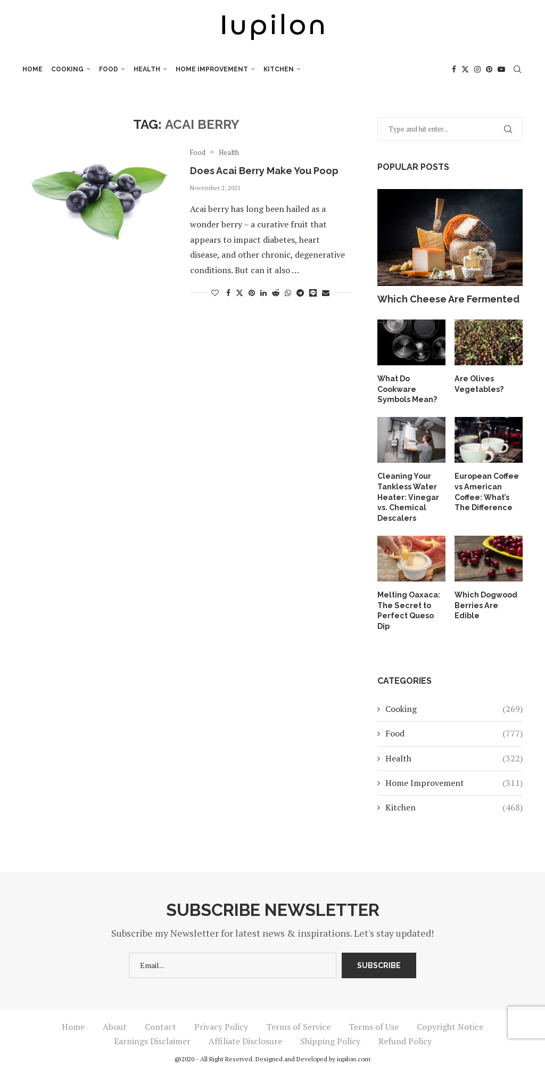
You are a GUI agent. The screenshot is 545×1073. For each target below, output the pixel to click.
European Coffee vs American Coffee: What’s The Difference (487, 491)
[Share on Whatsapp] (288, 293)
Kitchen (278, 69)
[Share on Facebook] (228, 293)
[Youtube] (501, 69)
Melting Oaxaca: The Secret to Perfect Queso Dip (408, 609)
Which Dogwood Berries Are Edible (486, 604)
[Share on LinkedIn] (263, 293)
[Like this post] (215, 293)
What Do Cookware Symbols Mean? (406, 389)
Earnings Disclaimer (152, 1039)
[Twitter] (465, 69)
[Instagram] (477, 69)
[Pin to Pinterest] (252, 293)
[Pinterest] (489, 69)
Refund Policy (405, 1039)
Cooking (67, 69)
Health (147, 69)
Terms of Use (374, 1025)
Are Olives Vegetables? (479, 384)
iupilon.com (353, 1057)
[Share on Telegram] (300, 293)
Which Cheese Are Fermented (448, 299)
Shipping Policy (330, 1039)
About (115, 1025)
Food (108, 69)
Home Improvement (212, 69)
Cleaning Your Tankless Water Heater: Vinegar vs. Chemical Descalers (408, 496)
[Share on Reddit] (275, 293)
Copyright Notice (450, 1025)
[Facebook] (454, 69)
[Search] (517, 69)
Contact (160, 1025)
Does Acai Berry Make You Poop (264, 170)
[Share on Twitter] (239, 293)
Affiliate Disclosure (245, 1039)
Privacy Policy (221, 1025)
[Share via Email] (325, 293)
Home (32, 69)
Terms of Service (298, 1025)
